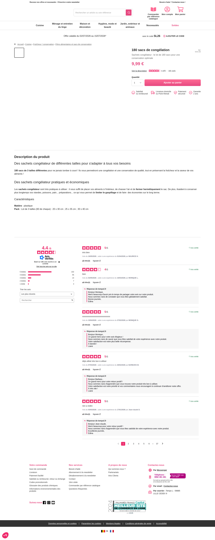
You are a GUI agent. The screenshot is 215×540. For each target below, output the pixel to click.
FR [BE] (104, 535)
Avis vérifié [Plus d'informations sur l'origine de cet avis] (194, 252)
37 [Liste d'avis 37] (157, 448)
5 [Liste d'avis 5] (144, 448)
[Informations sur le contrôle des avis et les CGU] (59, 266)
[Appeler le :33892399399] (163, 485)
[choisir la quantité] (137, 87)
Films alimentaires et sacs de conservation (73, 49)
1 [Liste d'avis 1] (123, 448)
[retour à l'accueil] (44, 13)
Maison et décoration (85, 25)
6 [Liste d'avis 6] (149, 448)
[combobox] (103, 13)
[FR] (112, 535)
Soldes (175, 25)
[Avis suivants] (162, 448)
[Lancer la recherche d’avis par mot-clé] (72, 304)
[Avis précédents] (118, 448)
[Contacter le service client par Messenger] (162, 474)
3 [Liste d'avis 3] (133, 448)
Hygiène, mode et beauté (107, 25)
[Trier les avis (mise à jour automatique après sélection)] (47, 298)
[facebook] (44, 507)
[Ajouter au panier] (173, 87)
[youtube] (53, 507)
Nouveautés (152, 25)
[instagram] (49, 507)
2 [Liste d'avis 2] (128, 448)
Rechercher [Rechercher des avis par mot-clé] (45, 304)
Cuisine (40, 25)
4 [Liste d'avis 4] (138, 448)
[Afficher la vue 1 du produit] (19, 57)
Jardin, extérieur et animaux (130, 25)
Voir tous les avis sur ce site (46, 271)
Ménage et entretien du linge (62, 25)
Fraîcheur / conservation (43, 49)
